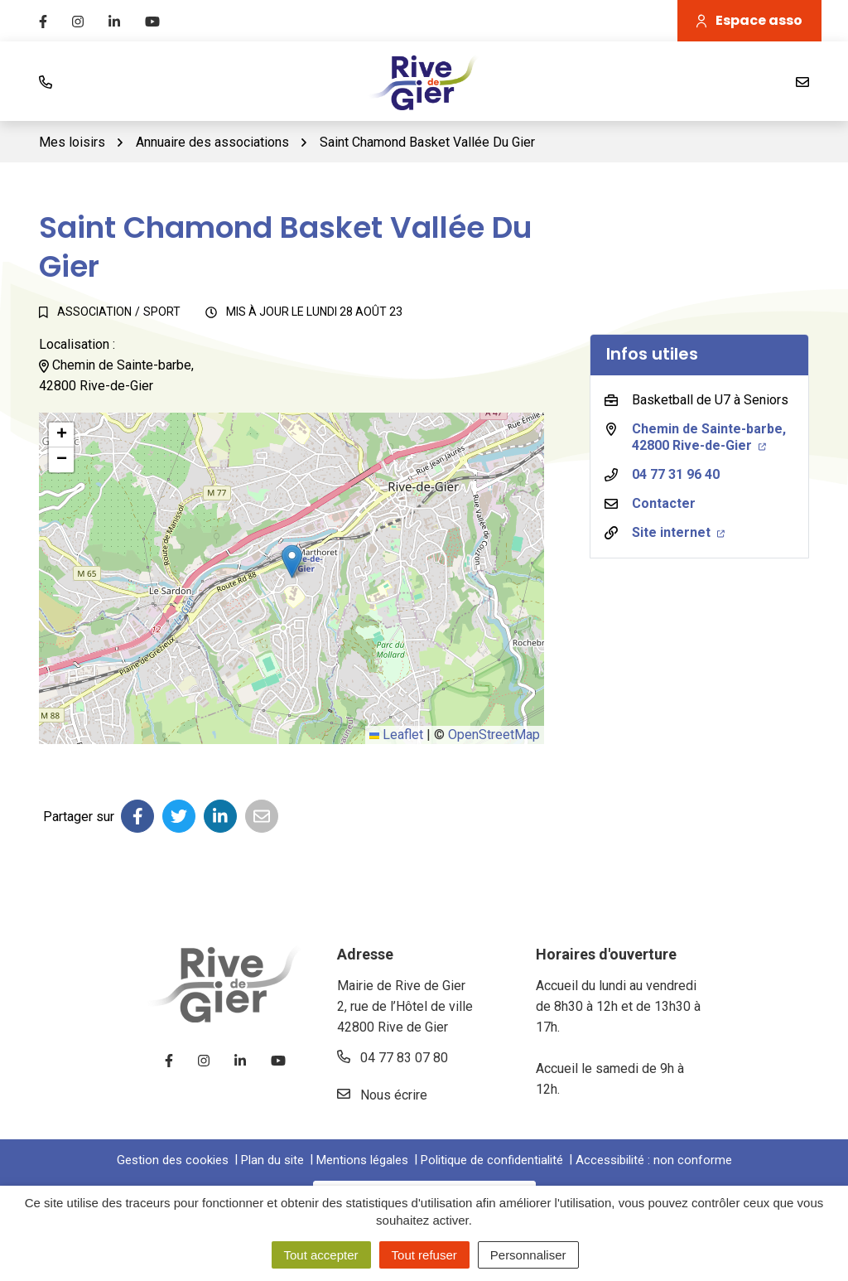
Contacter (664, 503)
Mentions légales (362, 1160)
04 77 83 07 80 (392, 1058)
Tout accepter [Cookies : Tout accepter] (321, 1255)
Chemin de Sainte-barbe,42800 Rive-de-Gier (709, 437)
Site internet (678, 532)
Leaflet (396, 734)
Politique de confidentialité (492, 1160)
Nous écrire (382, 1095)
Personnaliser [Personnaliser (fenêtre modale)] (528, 1255)
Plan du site (272, 1160)
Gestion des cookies (173, 1160)
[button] (292, 561)
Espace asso (749, 20)
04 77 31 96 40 (676, 474)
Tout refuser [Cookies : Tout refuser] (424, 1255)
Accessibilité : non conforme (654, 1160)
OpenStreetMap (494, 734)
